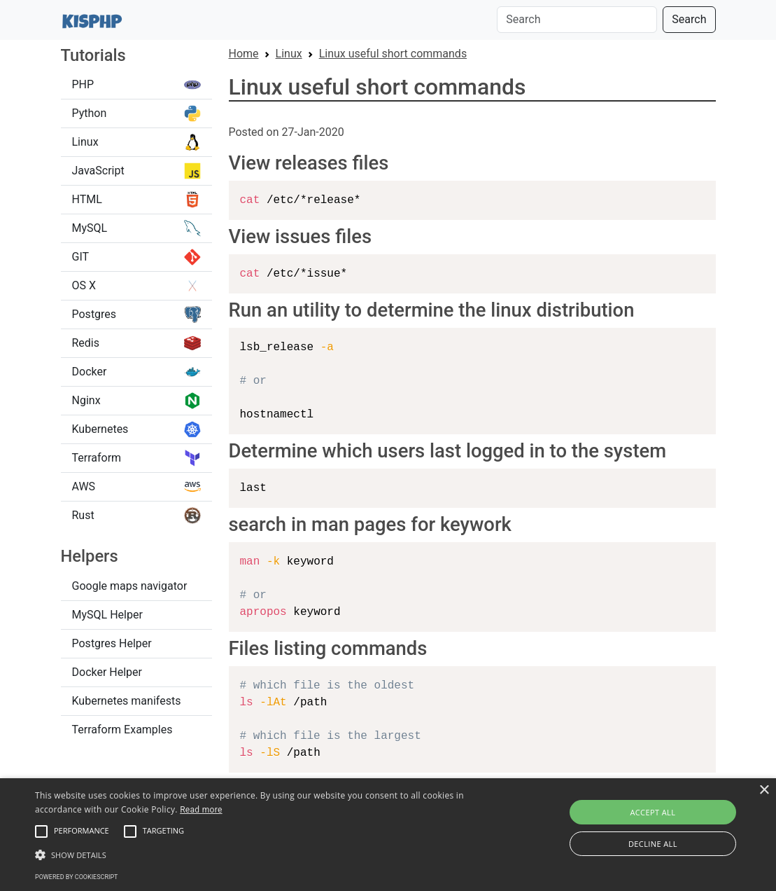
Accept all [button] (652, 812)
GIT (136, 257)
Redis (136, 343)
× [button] (764, 790)
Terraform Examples (122, 729)
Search (689, 19)
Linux (136, 142)
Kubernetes (136, 429)
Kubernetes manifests (126, 700)
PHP (136, 84)
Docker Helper (107, 672)
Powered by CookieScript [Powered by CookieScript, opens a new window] (76, 876)
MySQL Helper (107, 614)
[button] (41, 831)
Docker (136, 372)
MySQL (136, 228)
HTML (136, 199)
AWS (136, 486)
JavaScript (136, 171)
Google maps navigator (130, 586)
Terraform (136, 458)
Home (244, 53)
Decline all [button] (652, 843)
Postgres (136, 314)
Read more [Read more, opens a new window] (201, 810)
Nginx (136, 400)
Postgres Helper (112, 643)
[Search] (577, 19)
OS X (136, 285)
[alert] (388, 834)
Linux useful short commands (393, 53)
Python (136, 113)
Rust (136, 515)
